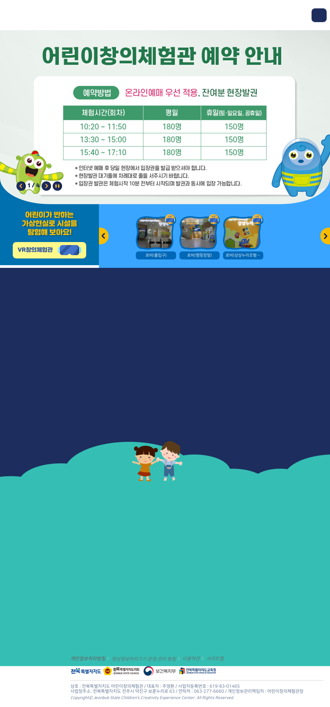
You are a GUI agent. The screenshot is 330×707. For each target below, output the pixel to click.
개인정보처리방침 (87, 658)
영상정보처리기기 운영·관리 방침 (144, 658)
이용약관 (191, 658)
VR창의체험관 (35, 250)
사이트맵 (215, 658)
